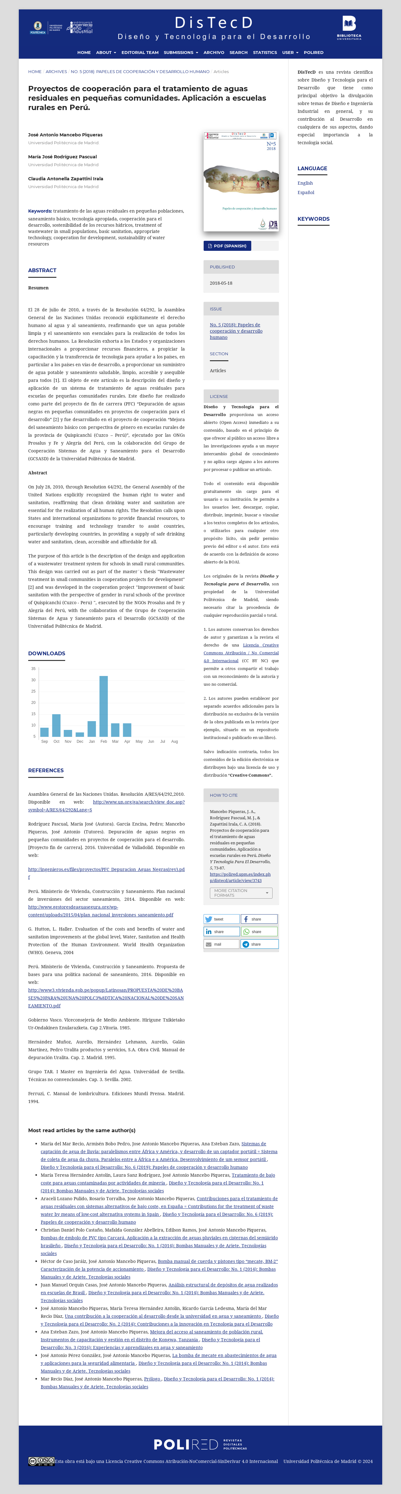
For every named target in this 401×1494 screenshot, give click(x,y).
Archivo (214, 52)
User (288, 52)
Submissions (179, 52)
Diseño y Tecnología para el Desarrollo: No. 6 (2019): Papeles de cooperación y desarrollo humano (144, 1167)
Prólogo (152, 1379)
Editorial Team (140, 52)
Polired (314, 52)
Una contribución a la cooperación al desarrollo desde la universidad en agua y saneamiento (163, 1316)
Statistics (265, 52)
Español (306, 192)
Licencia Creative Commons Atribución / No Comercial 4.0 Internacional (241, 652)
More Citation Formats (230, 893)
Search (239, 52)
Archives (56, 71)
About (104, 52)
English (305, 183)
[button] (222, 919)
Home (84, 52)
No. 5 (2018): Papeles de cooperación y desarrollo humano (140, 71)
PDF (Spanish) (230, 245)
